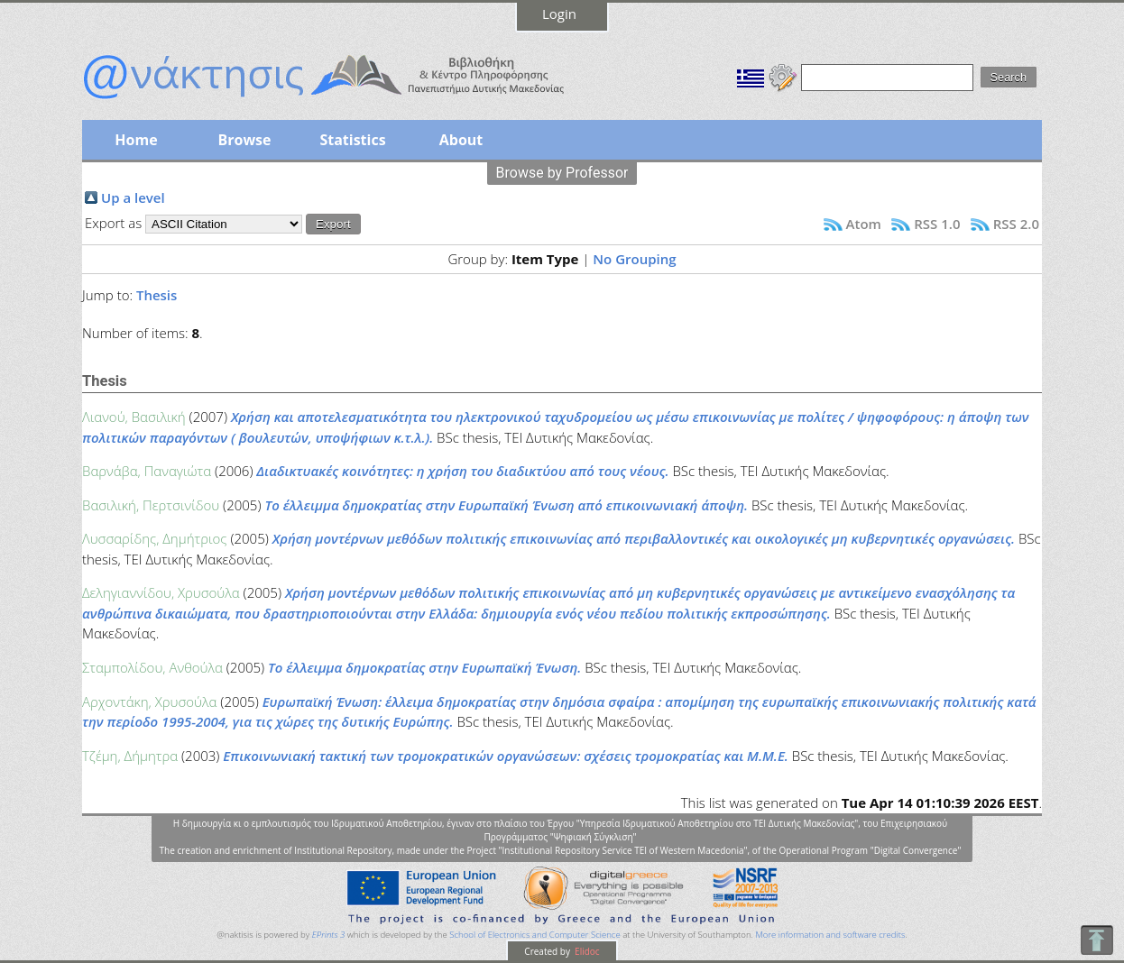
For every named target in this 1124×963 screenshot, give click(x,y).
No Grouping (634, 259)
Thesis (156, 295)
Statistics (352, 140)
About (461, 140)
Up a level (133, 197)
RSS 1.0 (937, 224)
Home (136, 140)
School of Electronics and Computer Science (534, 934)
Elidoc (586, 951)
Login (559, 14)
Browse (244, 140)
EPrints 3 (328, 934)
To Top (1096, 940)
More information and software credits (830, 934)
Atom (863, 224)
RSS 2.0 (1016, 224)
